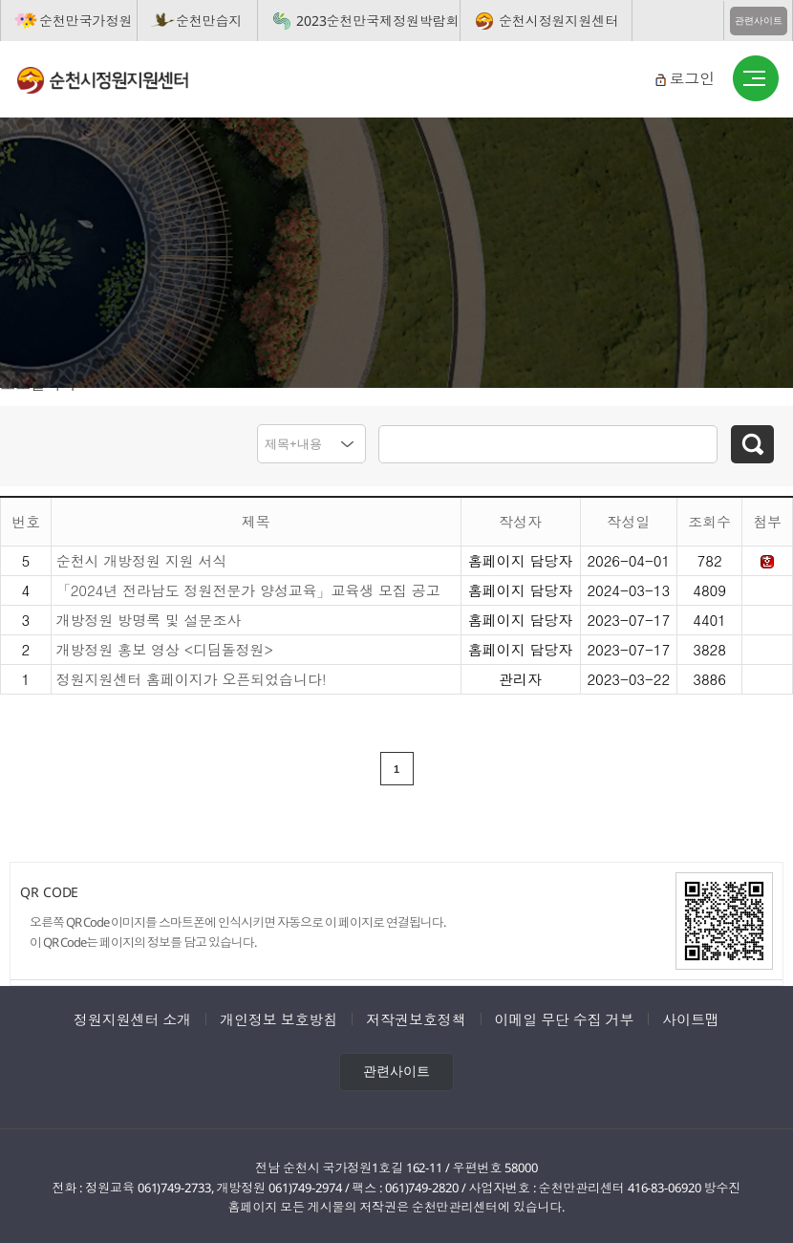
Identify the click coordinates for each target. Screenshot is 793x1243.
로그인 (692, 78)
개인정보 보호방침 (278, 1016)
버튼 (756, 79)
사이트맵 (690, 1016)
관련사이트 (758, 20)
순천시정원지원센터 (558, 20)
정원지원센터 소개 (132, 1016)
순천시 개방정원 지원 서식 (141, 556)
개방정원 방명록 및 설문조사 (149, 616)
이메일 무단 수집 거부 (564, 1016)
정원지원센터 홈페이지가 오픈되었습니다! (191, 675)
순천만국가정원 (85, 20)
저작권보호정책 (415, 1016)
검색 (752, 444)
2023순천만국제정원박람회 (378, 20)
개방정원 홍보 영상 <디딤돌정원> (164, 645)
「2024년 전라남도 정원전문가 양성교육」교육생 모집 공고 (248, 586)
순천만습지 (209, 20)
